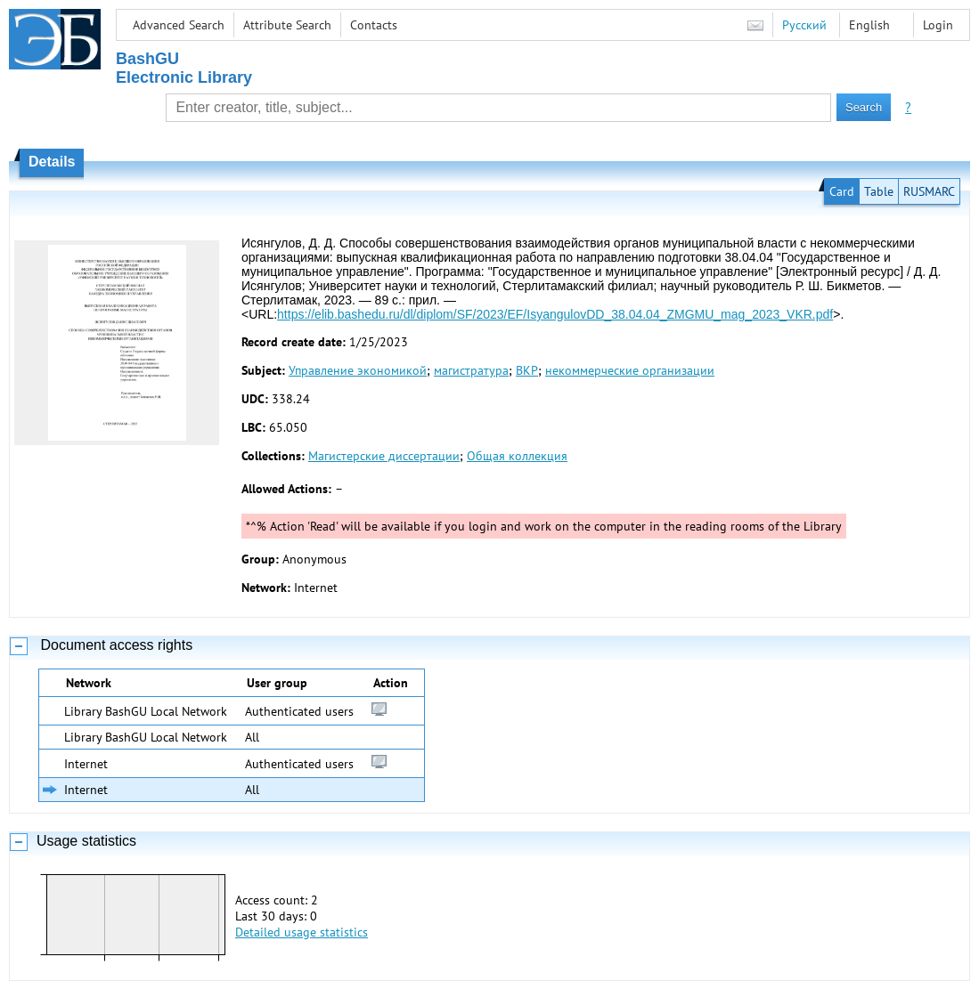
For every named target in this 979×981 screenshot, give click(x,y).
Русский (804, 25)
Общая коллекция (517, 456)
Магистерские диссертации (384, 456)
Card (841, 191)
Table (878, 191)
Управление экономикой (358, 370)
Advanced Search (178, 25)
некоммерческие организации (629, 370)
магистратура (471, 370)
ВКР (527, 370)
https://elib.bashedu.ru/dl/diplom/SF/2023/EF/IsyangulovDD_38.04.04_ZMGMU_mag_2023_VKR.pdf (555, 314)
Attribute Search (287, 25)
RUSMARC (929, 191)
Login (938, 25)
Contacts (373, 25)
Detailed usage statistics (301, 932)
